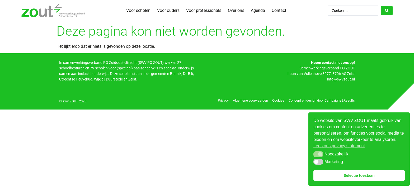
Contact (279, 10)
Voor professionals (203, 10)
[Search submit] (387, 10)
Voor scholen (138, 10)
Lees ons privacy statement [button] (339, 146)
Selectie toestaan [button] (359, 175)
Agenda (258, 10)
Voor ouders (168, 10)
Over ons (236, 10)
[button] (318, 154)
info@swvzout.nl (341, 79)
